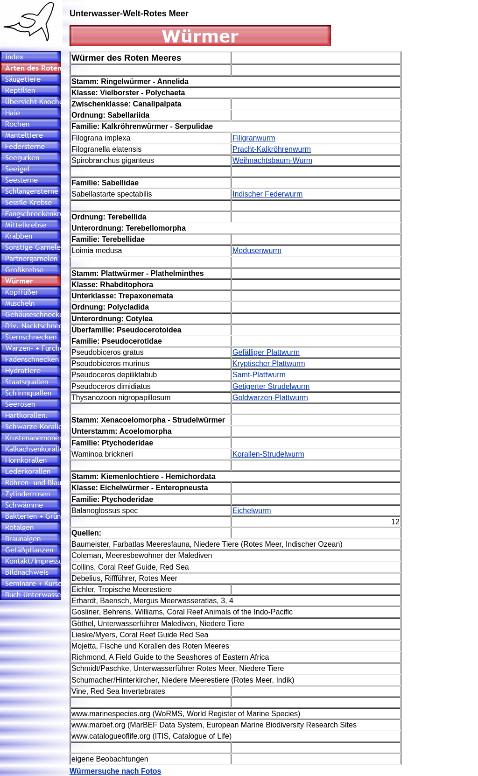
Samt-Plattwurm (259, 375)
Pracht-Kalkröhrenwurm (271, 149)
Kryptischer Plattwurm (268, 363)
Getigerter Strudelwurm (270, 386)
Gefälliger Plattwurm (266, 352)
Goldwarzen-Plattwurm (270, 398)
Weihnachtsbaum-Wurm (272, 160)
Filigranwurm (253, 138)
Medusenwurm (256, 250)
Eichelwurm (251, 511)
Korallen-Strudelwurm (268, 454)
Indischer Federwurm (267, 194)
